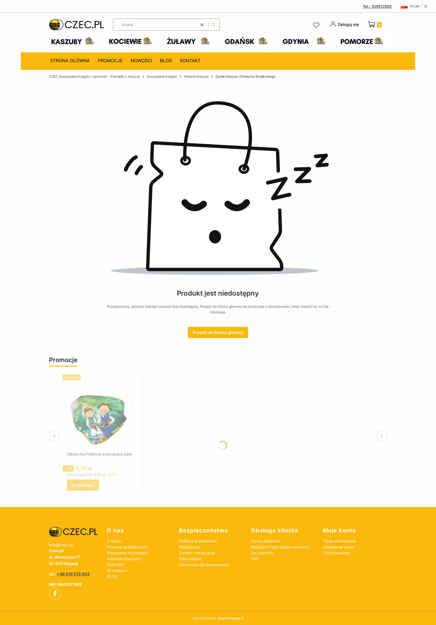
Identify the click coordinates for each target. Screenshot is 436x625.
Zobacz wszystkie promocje (111, 360)
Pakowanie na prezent (127, 552)
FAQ (255, 558)
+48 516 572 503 (73, 574)
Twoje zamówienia (339, 541)
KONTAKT (116, 564)
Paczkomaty (262, 552)
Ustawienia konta (338, 546)
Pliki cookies (190, 558)
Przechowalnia (336, 552)
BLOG (112, 576)
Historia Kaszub (196, 76)
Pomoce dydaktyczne (127, 546)
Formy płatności (265, 541)
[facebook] (55, 593)
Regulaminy (189, 546)
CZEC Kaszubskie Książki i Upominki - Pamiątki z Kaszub (94, 76)
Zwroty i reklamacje (197, 552)
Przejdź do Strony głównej (218, 332)
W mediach (117, 570)
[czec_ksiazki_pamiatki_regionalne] (73, 532)
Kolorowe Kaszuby (124, 558)
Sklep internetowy (216, 618)
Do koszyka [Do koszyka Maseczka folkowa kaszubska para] (83, 485)
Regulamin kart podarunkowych (280, 546)
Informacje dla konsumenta (204, 564)
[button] (213, 24)
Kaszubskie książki (162, 76)
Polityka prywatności (198, 541)
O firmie (114, 541)
